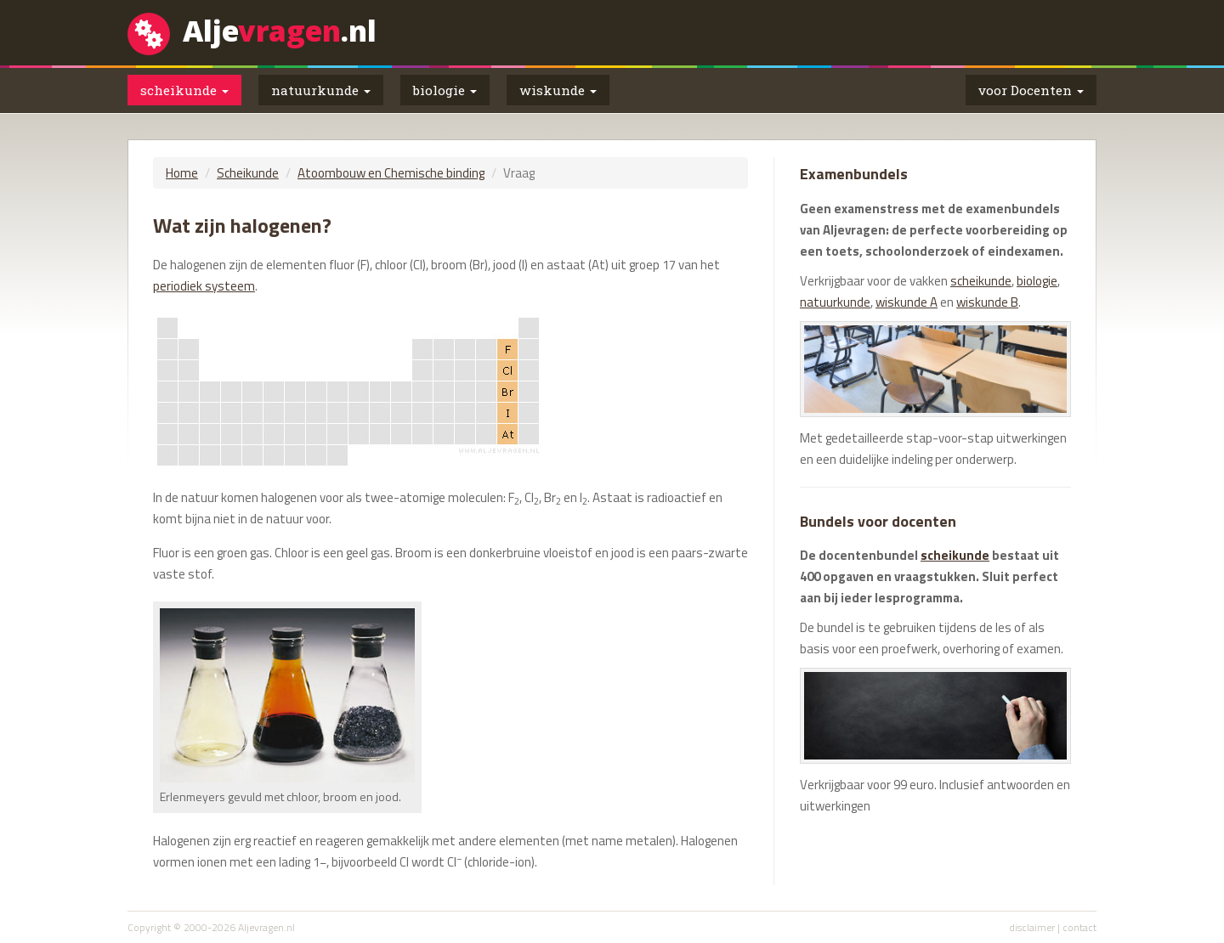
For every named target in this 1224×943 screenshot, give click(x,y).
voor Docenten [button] (1031, 90)
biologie (1037, 281)
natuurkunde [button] (321, 90)
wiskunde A (907, 302)
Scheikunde (248, 173)
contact (1079, 927)
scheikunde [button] (184, 90)
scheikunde (981, 281)
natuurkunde (835, 302)
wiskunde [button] (558, 90)
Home (182, 173)
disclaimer (1032, 927)
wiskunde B (987, 302)
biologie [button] (445, 90)
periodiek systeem (204, 286)
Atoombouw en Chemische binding (391, 173)
